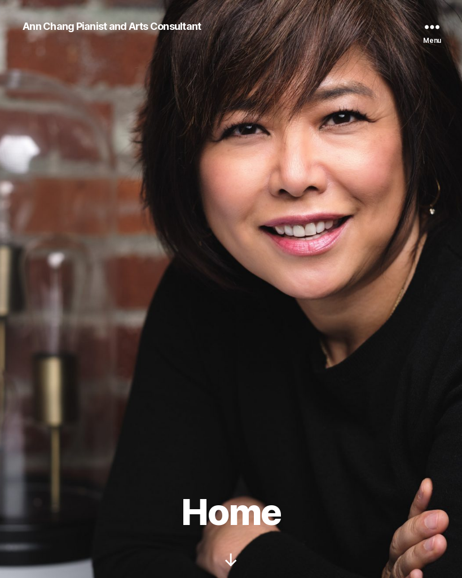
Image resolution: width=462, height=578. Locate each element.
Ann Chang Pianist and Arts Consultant (112, 26)
